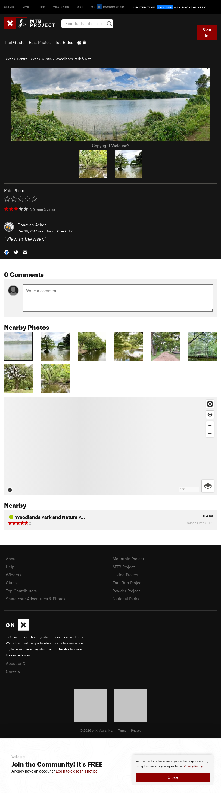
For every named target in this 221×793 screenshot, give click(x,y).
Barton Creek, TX (59, 231)
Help (10, 566)
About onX (15, 663)
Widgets (13, 574)
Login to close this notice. (77, 771)
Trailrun (61, 6)
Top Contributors (21, 590)
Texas (8, 59)
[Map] (110, 446)
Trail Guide (14, 42)
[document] (173, 770)
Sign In (207, 32)
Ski (80, 6)
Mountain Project (128, 558)
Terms (122, 730)
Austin (47, 59)
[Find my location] (210, 415)
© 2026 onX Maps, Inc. (96, 730)
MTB (26, 6)
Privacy (136, 730)
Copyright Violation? (110, 145)
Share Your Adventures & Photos (35, 598)
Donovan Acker (32, 224)
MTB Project (124, 566)
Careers (13, 671)
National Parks (126, 598)
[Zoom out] (210, 433)
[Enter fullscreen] (210, 404)
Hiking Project (125, 574)
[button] (6, 252)
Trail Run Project (128, 582)
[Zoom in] (210, 425)
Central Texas (27, 59)
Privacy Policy (193, 766)
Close (172, 777)
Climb (9, 6)
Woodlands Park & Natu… (75, 59)
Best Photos (40, 42)
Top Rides (64, 42)
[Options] (208, 486)
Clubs (11, 582)
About (11, 558)
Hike (41, 6)
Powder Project (126, 590)
